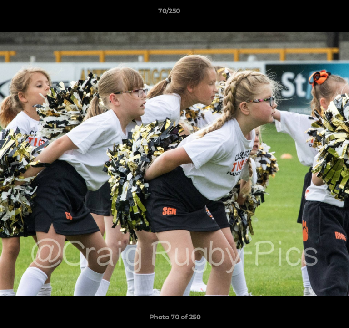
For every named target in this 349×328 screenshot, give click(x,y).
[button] (316, 13)
